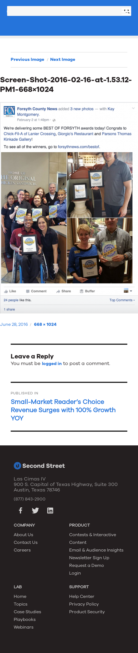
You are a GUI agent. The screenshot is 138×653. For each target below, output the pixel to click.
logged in (52, 364)
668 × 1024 (45, 324)
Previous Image (27, 59)
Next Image (62, 59)
